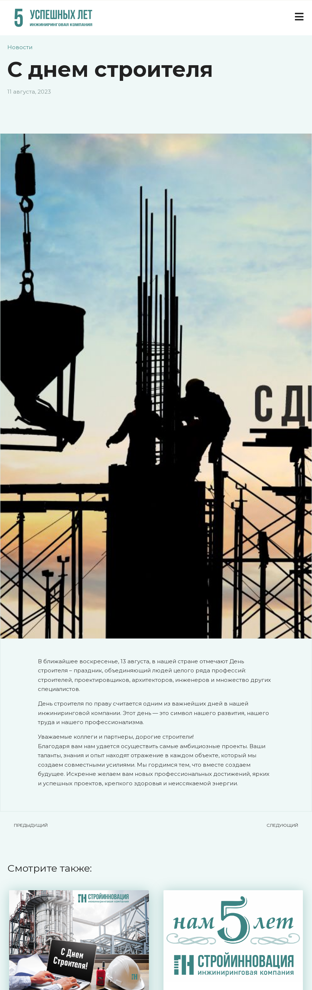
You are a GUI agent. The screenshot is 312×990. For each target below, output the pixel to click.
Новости (19, 47)
